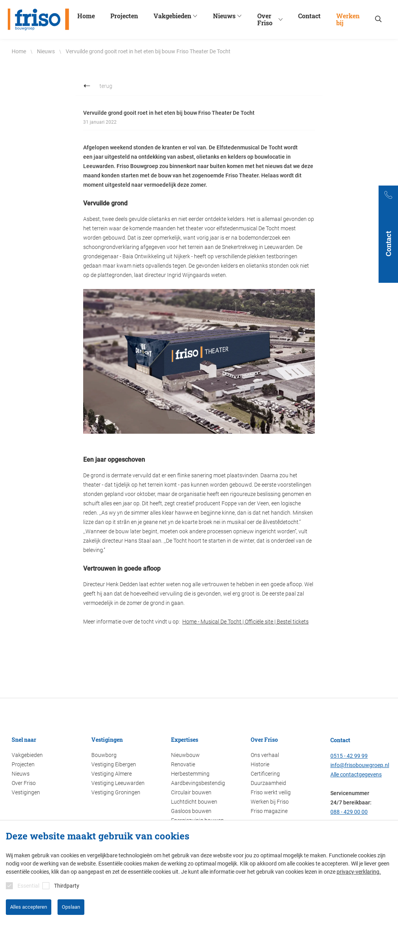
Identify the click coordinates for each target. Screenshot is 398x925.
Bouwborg (104, 755)
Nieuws (21, 774)
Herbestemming (190, 774)
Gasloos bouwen (191, 811)
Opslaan (71, 907)
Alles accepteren (28, 907)
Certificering (265, 774)
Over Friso (24, 783)
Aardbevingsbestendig (198, 783)
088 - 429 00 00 (349, 812)
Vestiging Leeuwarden (118, 783)
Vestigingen (26, 792)
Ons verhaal (265, 755)
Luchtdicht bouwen (194, 802)
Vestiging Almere (111, 774)
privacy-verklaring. (359, 872)
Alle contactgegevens (356, 774)
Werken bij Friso (270, 802)
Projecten (23, 764)
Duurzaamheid (268, 783)
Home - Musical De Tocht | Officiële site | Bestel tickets (245, 621)
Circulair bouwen (191, 792)
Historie (260, 764)
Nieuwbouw (185, 755)
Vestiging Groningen (115, 792)
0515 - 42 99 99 (349, 756)
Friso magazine (269, 811)
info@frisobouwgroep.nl (359, 765)
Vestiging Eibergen (113, 764)
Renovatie (183, 764)
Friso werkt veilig (271, 792)
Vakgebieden (27, 755)
